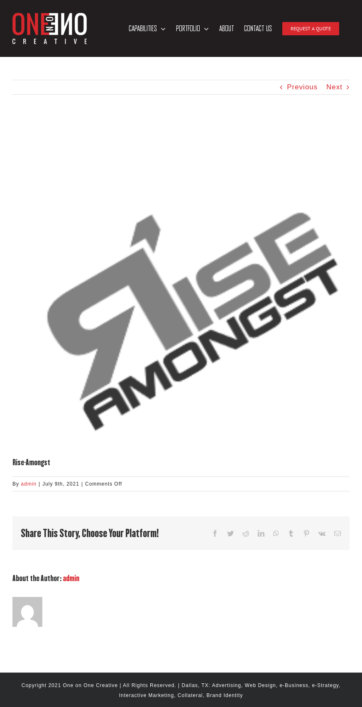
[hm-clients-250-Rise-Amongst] (181, 288)
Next (334, 87)
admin (29, 484)
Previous (302, 87)
